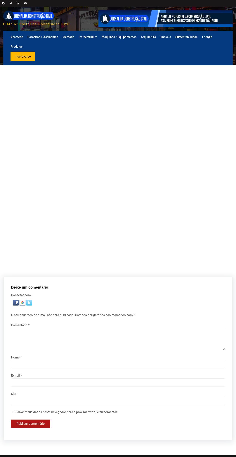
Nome (16, 357)
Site (13, 394)
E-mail (16, 375)
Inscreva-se (23, 56)
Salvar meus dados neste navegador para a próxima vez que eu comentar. (66, 412)
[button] (16, 304)
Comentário (20, 325)
